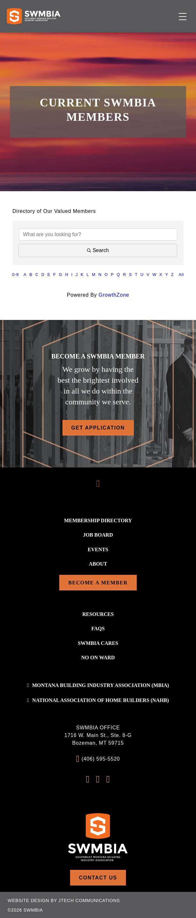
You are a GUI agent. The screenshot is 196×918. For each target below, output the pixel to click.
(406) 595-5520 (101, 758)
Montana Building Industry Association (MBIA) (100, 684)
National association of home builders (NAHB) (100, 699)
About (98, 563)
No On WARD (98, 657)
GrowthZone (113, 295)
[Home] (33, 16)
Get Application (98, 427)
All (181, 274)
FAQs (98, 628)
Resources (98, 614)
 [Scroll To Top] (98, 483)
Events (98, 549)
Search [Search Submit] (98, 250)
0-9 (15, 274)
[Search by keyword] (98, 234)
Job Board (98, 535)
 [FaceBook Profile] (88, 778)
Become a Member (98, 582)
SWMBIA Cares (98, 642)
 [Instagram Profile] (98, 778)
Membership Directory (98, 520)
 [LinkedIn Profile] (108, 778)
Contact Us (98, 877)
